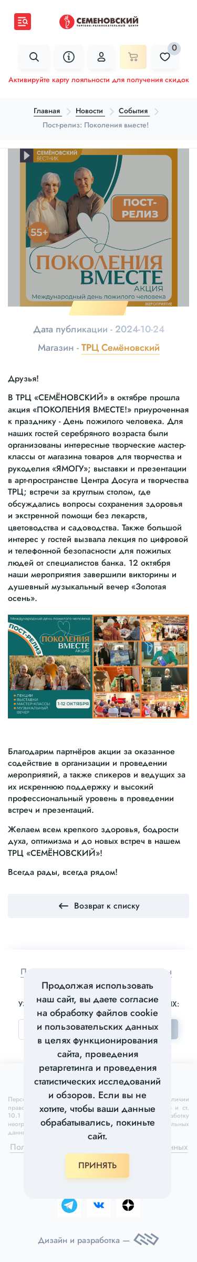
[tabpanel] (98, 228)
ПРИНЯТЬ (97, 1165)
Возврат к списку (98, 906)
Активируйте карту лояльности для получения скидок (98, 79)
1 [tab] (98, 308)
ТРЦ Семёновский (120, 347)
